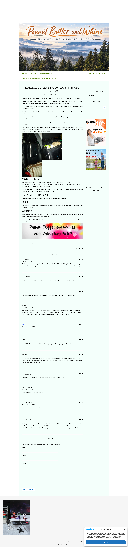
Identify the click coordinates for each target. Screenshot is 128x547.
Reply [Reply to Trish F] (81, 339)
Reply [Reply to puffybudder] (81, 276)
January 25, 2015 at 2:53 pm (28, 356)
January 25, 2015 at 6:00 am (28, 421)
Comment (24, 463)
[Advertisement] (49, 11)
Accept (106, 542)
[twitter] (94, 73)
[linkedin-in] (102, 73)
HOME (25, 74)
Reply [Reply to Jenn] (81, 325)
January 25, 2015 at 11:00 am (28, 404)
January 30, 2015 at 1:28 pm (28, 278)
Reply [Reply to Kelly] (81, 373)
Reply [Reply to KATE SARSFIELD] (81, 419)
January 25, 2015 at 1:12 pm (28, 389)
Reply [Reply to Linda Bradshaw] (81, 388)
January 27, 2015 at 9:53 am (28, 292)
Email (24, 455)
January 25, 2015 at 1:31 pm (28, 374)
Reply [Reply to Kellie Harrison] (81, 402)
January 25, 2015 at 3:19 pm (28, 341)
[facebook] (90, 73)
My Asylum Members (41, 74)
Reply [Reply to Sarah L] (81, 354)
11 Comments (57, 94)
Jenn (23, 324)
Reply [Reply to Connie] (81, 306)
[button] (125, 530)
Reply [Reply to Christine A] (81, 259)
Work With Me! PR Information (39, 78)
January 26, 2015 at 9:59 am (28, 307)
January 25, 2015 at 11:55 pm (28, 326)
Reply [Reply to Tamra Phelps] (81, 291)
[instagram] (96, 73)
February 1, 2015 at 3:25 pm (28, 261)
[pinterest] (99, 73)
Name (24, 447)
